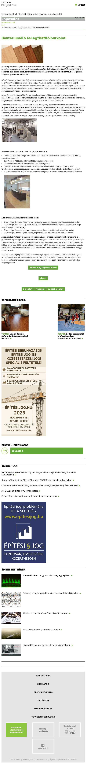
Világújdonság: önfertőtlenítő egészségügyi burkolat (14, 336)
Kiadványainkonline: (70, 729)
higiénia (43, 14)
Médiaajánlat (28, 759)
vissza (43, 278)
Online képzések (43, 709)
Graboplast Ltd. (9, 14)
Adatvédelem (14, 759)
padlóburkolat (55, 14)
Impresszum (42, 759)
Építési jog (43, 700)
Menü (81, 5)
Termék (22, 14)
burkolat (33, 14)
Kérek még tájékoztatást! (43, 267)
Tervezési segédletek (43, 717)
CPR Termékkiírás (43, 692)
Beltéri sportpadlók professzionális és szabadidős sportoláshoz (71, 336)
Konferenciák (43, 676)
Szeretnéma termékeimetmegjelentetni (16, 729)
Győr (3, 25)
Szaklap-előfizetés (43, 730)
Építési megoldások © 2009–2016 (63, 759)
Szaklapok (43, 684)
